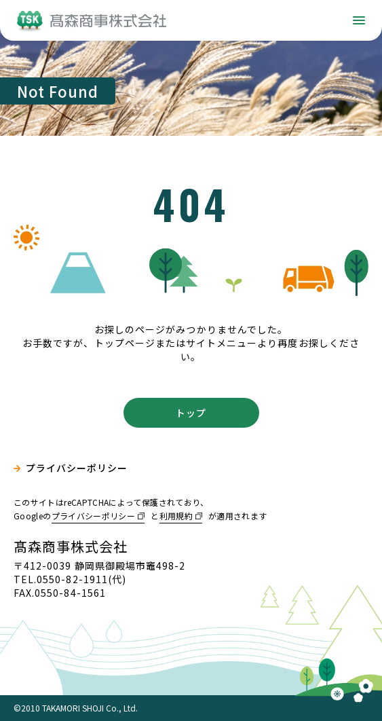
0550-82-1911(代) (81, 579)
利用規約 (176, 515)
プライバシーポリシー (77, 468)
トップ (191, 413)
